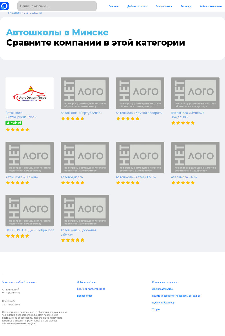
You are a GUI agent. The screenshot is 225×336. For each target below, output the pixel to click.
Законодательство (162, 289)
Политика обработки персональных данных (176, 295)
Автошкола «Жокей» (21, 177)
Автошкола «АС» (184, 177)
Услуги (156, 309)
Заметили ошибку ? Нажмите (19, 282)
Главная (114, 6)
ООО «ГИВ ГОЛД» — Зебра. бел (29, 230)
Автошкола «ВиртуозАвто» (82, 113)
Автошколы (33, 12)
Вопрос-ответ (164, 6)
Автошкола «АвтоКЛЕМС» (136, 177)
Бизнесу (186, 6)
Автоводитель (72, 177)
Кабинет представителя (91, 289)
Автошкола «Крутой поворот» (139, 113)
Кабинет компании (211, 6)
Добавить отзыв (137, 6)
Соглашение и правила (165, 282)
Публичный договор (163, 302)
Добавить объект (86, 282)
